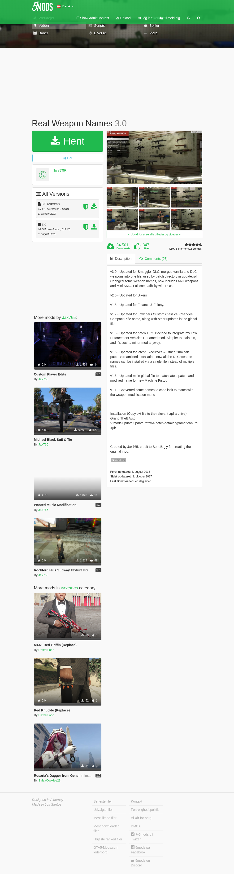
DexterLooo (46, 650)
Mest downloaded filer (107, 828)
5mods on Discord (140, 863)
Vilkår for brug (141, 818)
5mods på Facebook (140, 849)
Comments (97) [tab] (153, 258)
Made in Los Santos (46, 804)
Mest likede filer (105, 818)
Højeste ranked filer (108, 839)
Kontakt (136, 801)
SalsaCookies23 (49, 780)
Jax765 (59, 170)
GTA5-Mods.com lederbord (106, 850)
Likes (146, 248)
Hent (67, 141)
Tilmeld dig (170, 18)
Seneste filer (103, 801)
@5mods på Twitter (142, 836)
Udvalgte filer (103, 810)
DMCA (136, 826)
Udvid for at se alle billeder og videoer (154, 234)
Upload (123, 18)
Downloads (123, 248)
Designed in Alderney (48, 800)
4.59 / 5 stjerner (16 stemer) (185, 248)
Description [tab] (121, 258)
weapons (69, 588)
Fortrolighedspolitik (145, 810)
